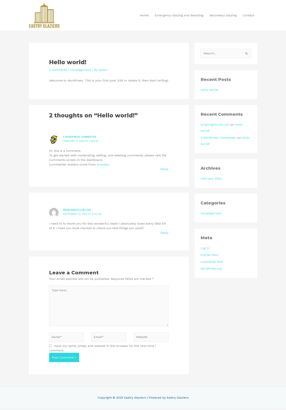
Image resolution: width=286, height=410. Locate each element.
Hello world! (209, 90)
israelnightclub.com (78, 209)
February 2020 (211, 178)
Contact (248, 15)
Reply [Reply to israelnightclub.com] (164, 232)
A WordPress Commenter (81, 137)
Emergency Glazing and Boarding (179, 15)
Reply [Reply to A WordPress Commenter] (164, 169)
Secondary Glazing (223, 15)
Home (144, 15)
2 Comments (58, 70)
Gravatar (103, 164)
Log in (205, 248)
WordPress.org (211, 269)
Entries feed (209, 255)
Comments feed (212, 262)
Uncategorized (81, 70)
